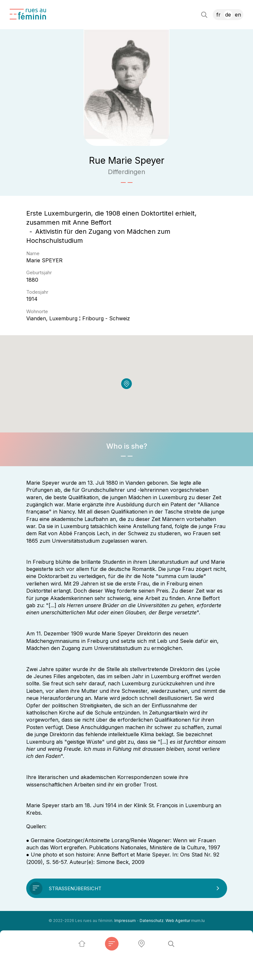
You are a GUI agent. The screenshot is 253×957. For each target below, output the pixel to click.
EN (238, 14)
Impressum (125, 920)
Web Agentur (178, 920)
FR (218, 14)
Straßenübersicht (75, 888)
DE (228, 14)
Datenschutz (152, 920)
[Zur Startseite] (28, 14)
